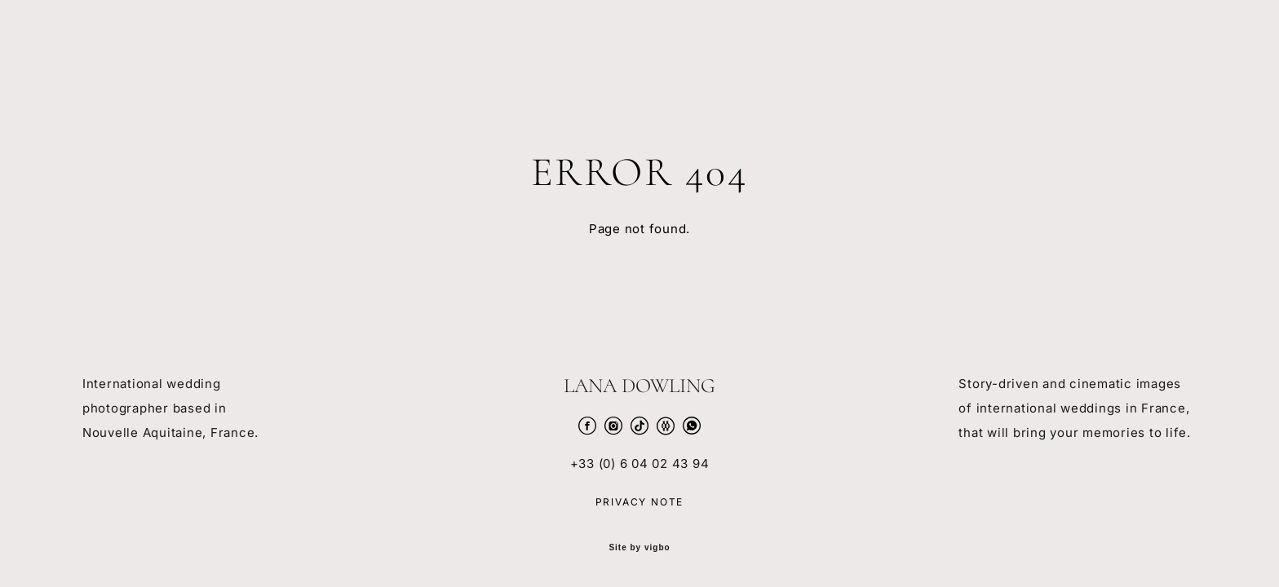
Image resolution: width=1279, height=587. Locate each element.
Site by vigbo (639, 548)
